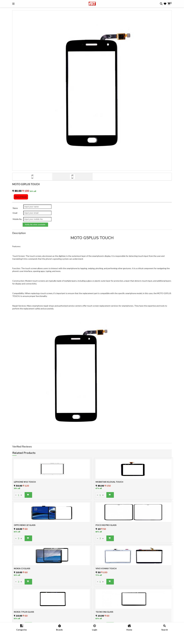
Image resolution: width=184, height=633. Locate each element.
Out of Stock (21, 197)
